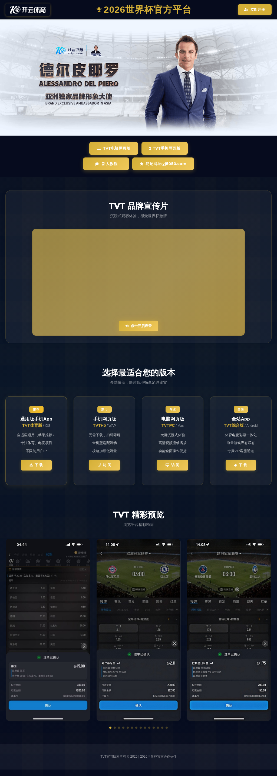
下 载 (36, 465)
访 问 (104, 465)
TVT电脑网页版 (114, 148)
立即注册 (254, 10)
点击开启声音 (139, 326)
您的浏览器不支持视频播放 (138, 282)
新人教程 (106, 163)
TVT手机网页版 (164, 148)
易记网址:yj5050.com (163, 163)
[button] (110, 728)
